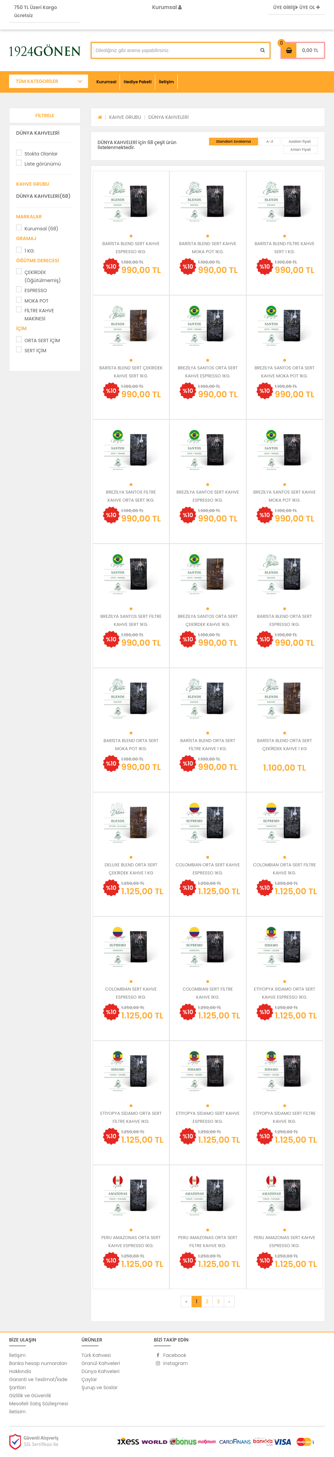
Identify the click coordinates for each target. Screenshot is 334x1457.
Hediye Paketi (138, 82)
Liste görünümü (43, 164)
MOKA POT (36, 301)
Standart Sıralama (233, 141)
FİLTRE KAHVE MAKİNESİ (39, 314)
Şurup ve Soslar (100, 1387)
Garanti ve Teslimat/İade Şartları (38, 1383)
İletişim (166, 82)
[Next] (229, 1301)
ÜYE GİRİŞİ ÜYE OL (296, 7)
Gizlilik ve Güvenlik (30, 1395)
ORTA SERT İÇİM (42, 340)
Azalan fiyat (300, 141)
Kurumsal (167, 7)
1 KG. (30, 250)
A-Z (269, 141)
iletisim (17, 1411)
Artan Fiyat (300, 149)
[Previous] (186, 1301)
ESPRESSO (36, 290)
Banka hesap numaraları (38, 1363)
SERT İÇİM (35, 350)
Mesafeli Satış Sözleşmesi (38, 1403)
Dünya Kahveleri (101, 1371)
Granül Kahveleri (101, 1363)
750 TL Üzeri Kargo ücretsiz (35, 11)
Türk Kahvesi (96, 1355)
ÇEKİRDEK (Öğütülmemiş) (43, 276)
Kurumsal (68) (41, 228)
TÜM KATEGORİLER (37, 81)
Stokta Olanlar (41, 153)
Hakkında (20, 1371)
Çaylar (89, 1379)
